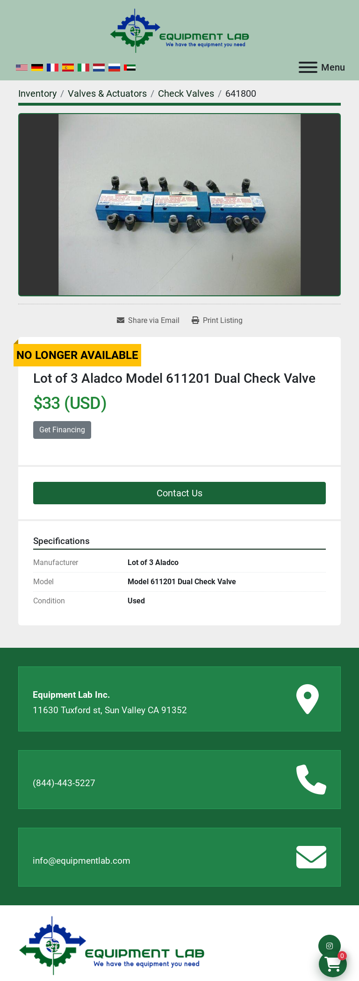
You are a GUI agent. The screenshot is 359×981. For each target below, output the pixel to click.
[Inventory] (37, 93)
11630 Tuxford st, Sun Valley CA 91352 (110, 710)
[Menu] (308, 67)
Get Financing (62, 429)
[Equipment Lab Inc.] (111, 945)
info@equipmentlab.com (81, 860)
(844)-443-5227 (64, 783)
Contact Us (179, 493)
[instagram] (329, 946)
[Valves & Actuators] (107, 93)
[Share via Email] (148, 320)
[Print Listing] (217, 320)
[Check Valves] (186, 93)
